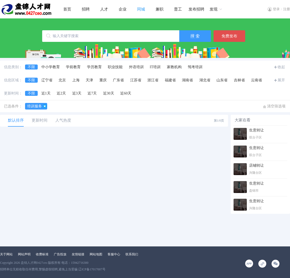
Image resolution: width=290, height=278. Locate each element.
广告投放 (60, 254)
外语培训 (136, 67)
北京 (62, 80)
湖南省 (187, 80)
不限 (31, 67)
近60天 (125, 93)
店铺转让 (256, 165)
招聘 (86, 9)
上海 (76, 80)
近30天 (108, 93)
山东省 (222, 80)
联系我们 (131, 254)
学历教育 (94, 67)
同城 (141, 9)
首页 (67, 9)
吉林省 (239, 80)
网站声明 (24, 254)
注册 (286, 9)
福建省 (170, 80)
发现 (213, 9)
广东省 (118, 80)
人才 (104, 9)
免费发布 (229, 36)
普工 (178, 9)
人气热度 (63, 120)
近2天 (61, 93)
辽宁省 (46, 80)
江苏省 (135, 80)
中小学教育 (50, 67)
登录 (276, 9)
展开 (281, 80)
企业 (123, 9)
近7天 (92, 93)
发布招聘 (196, 9)
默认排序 (16, 120)
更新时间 (39, 120)
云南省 (256, 80)
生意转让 (256, 130)
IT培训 (155, 67)
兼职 (159, 9)
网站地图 (96, 254)
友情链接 (78, 254)
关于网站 (6, 254)
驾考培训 (195, 67)
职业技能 (115, 67)
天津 (89, 80)
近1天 (46, 93)
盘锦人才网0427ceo (34, 263)
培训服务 (34, 106)
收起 (281, 67)
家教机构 (174, 67)
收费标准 (42, 254)
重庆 (103, 80)
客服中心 (114, 254)
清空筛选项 (276, 106)
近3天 (76, 93)
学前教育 (73, 67)
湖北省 (204, 80)
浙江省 (152, 80)
